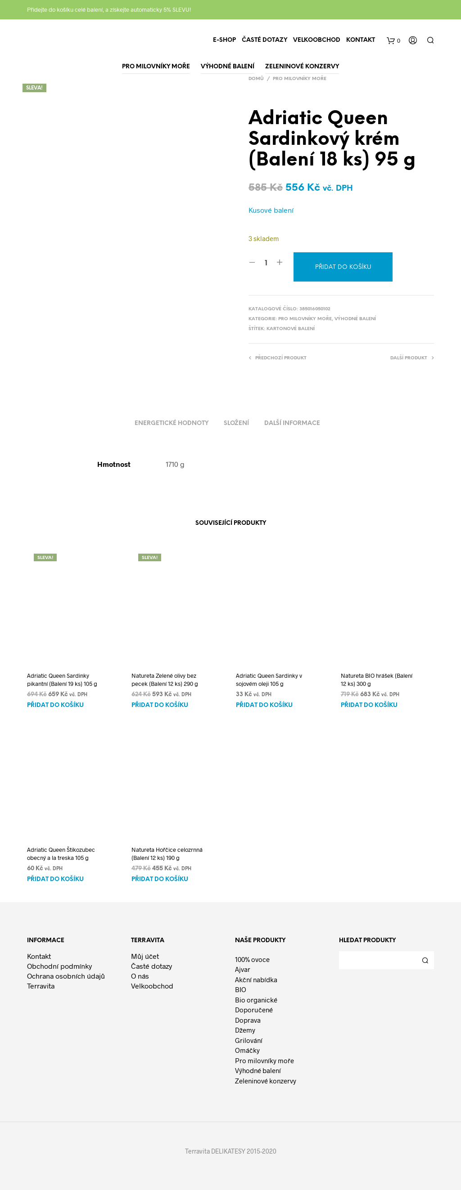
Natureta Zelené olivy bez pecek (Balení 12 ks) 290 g (164, 679)
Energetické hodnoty (171, 423)
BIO (240, 989)
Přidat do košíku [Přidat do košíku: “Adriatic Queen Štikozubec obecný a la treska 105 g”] (55, 879)
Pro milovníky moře (299, 78)
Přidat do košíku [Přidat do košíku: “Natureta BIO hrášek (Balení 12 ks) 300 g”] (369, 705)
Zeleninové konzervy (265, 1081)
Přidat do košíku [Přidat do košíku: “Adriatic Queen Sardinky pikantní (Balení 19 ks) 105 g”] (55, 705)
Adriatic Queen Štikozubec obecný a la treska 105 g (61, 853)
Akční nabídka (256, 979)
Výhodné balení (355, 319)
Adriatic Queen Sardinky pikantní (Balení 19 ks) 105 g (62, 679)
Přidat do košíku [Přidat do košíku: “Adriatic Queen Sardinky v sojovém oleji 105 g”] (264, 705)
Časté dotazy (264, 40)
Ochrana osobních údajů (66, 975)
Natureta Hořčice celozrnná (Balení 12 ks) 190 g (167, 853)
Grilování (248, 1040)
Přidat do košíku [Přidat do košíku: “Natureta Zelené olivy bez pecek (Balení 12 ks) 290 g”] (159, 705)
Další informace (292, 423)
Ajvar (242, 969)
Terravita (40, 985)
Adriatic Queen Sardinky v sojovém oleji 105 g (269, 679)
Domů (256, 78)
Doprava (248, 1020)
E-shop (224, 40)
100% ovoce (252, 959)
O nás (140, 975)
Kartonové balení (291, 329)
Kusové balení (271, 210)
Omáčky (247, 1050)
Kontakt (360, 40)
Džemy (245, 1030)
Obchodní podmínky (59, 966)
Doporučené (254, 1010)
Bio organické (256, 1000)
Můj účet (145, 956)
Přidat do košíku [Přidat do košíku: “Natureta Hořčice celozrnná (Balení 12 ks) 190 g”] (159, 879)
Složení (236, 423)
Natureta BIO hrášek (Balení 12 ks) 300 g (376, 679)
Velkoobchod (316, 40)
